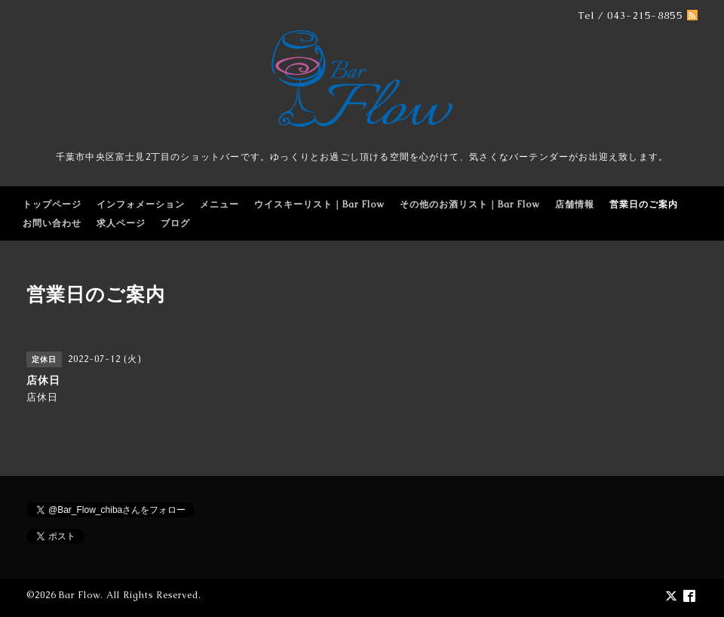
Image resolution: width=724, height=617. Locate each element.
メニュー (219, 204)
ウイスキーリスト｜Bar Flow (319, 204)
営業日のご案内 (643, 204)
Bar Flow (79, 595)
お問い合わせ (52, 223)
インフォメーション (141, 204)
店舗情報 (574, 204)
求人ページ (121, 223)
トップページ (52, 204)
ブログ (175, 223)
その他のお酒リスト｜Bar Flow (470, 204)
